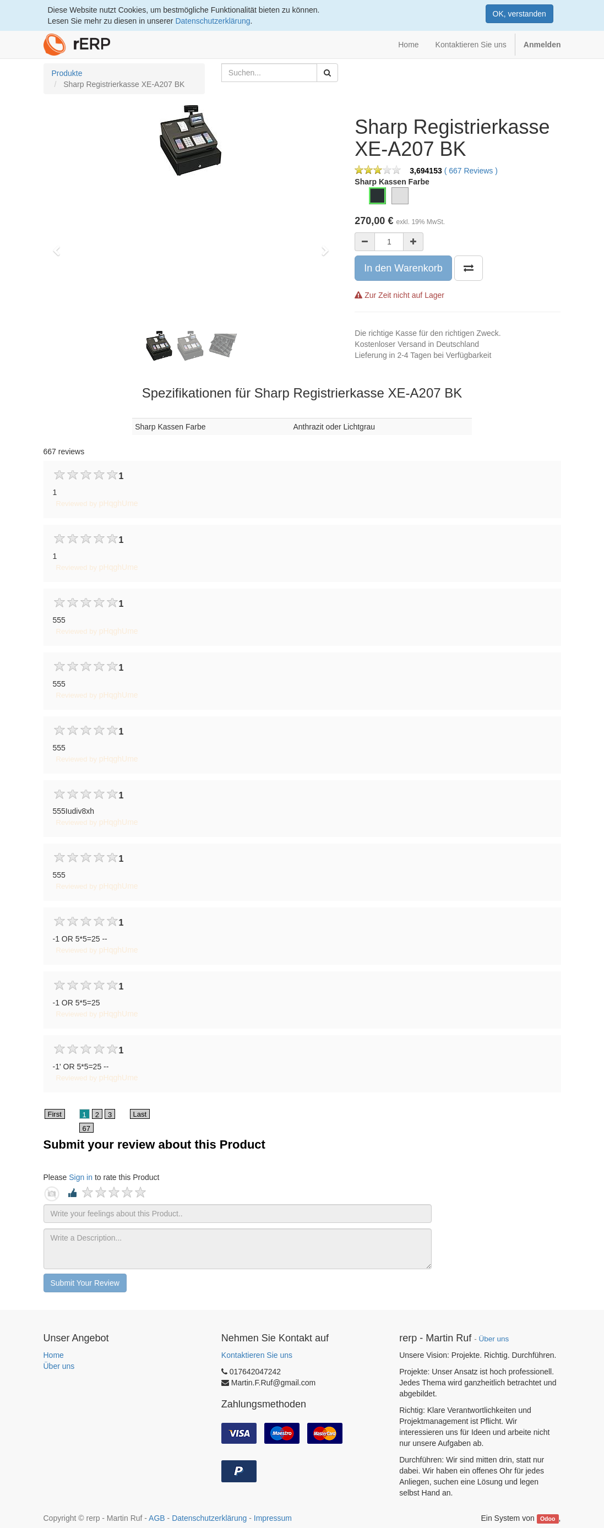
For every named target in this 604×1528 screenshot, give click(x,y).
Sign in (80, 1177)
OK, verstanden (519, 13)
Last (140, 1114)
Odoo (547, 1518)
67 (86, 1128)
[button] (60, 245)
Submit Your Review (85, 1283)
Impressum (273, 1518)
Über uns (59, 1366)
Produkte (67, 73)
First (55, 1114)
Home (53, 1355)
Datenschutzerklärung (212, 21)
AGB (157, 1518)
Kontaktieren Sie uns (256, 1355)
